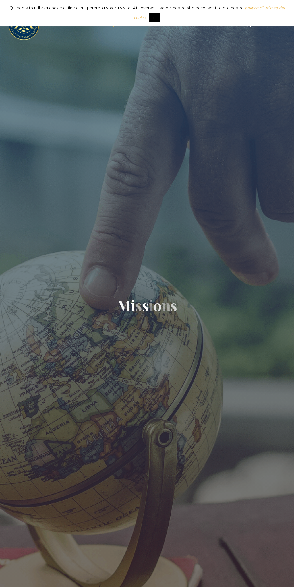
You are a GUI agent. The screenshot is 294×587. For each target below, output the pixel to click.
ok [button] (154, 17)
